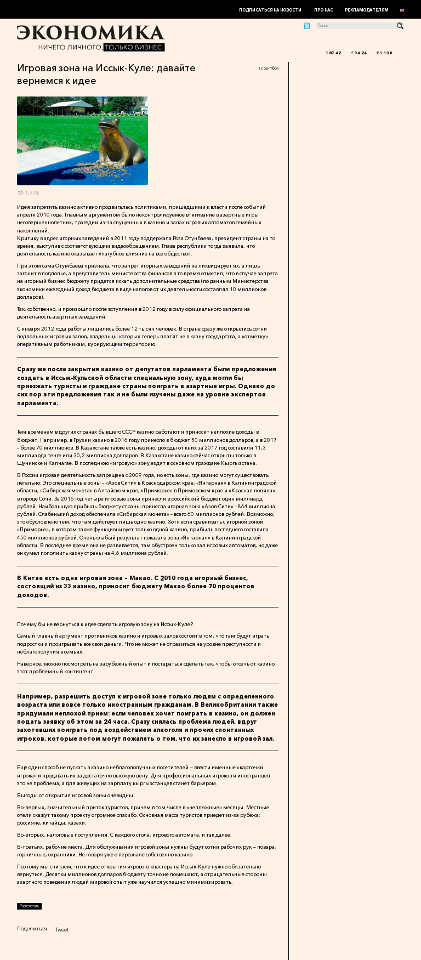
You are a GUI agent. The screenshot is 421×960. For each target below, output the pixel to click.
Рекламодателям (366, 10)
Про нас (323, 10)
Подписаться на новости (270, 10)
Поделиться (32, 928)
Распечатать (29, 906)
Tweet (62, 930)
